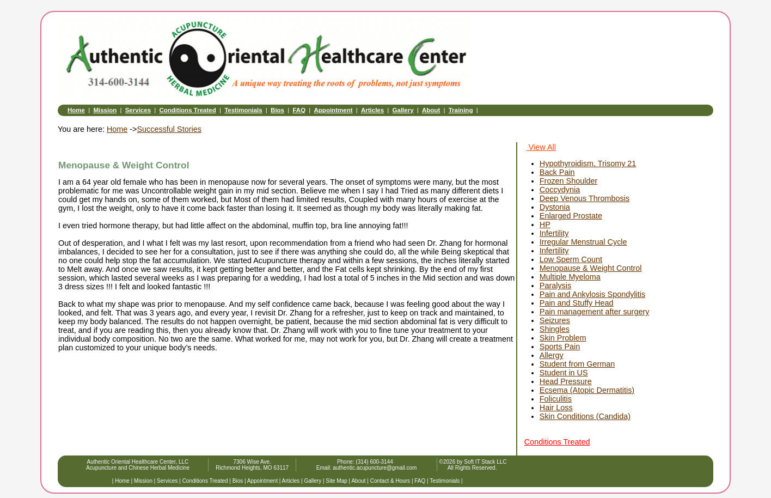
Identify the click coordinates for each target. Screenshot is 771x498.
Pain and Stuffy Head (577, 303)
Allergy (552, 355)
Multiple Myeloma (570, 276)
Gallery (403, 110)
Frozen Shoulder (568, 181)
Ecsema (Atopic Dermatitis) (587, 390)
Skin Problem (563, 337)
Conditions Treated (187, 110)
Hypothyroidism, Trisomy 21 (588, 163)
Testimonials (243, 110)
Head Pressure (566, 381)
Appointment (333, 110)
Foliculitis (556, 398)
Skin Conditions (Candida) (585, 416)
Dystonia (555, 207)
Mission (105, 110)
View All (541, 147)
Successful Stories (169, 129)
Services (138, 110)
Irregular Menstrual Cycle (583, 242)
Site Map (336, 481)
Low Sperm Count (571, 259)
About (431, 110)
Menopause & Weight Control (591, 268)
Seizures (555, 320)
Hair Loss (556, 407)
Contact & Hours (390, 481)
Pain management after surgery (595, 311)
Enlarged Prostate (571, 215)
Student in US (564, 372)
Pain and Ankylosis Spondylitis (592, 294)
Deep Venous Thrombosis (584, 198)
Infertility (554, 233)
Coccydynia (560, 189)
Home (76, 110)
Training (461, 110)
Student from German (577, 364)
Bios (277, 110)
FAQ (298, 110)
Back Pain (557, 172)
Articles (372, 110)
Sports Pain (560, 346)
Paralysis (555, 285)
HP (545, 224)
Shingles (555, 329)
